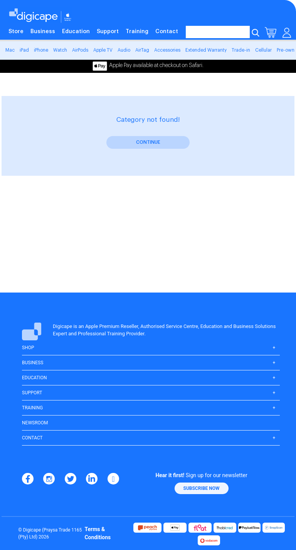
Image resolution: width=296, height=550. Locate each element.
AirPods (80, 50)
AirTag (142, 50)
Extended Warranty (206, 50)
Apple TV (103, 50)
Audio (124, 50)
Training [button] (32, 407)
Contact (166, 31)
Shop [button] (28, 347)
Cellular (263, 50)
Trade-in (241, 50)
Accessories (167, 50)
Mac (10, 50)
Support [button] (32, 392)
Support (108, 31)
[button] (202, 488)
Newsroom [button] (35, 423)
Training (137, 31)
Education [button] (34, 377)
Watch (60, 50)
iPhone (41, 50)
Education (76, 31)
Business (42, 31)
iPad (24, 50)
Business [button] (32, 362)
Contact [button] (32, 438)
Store (16, 31)
